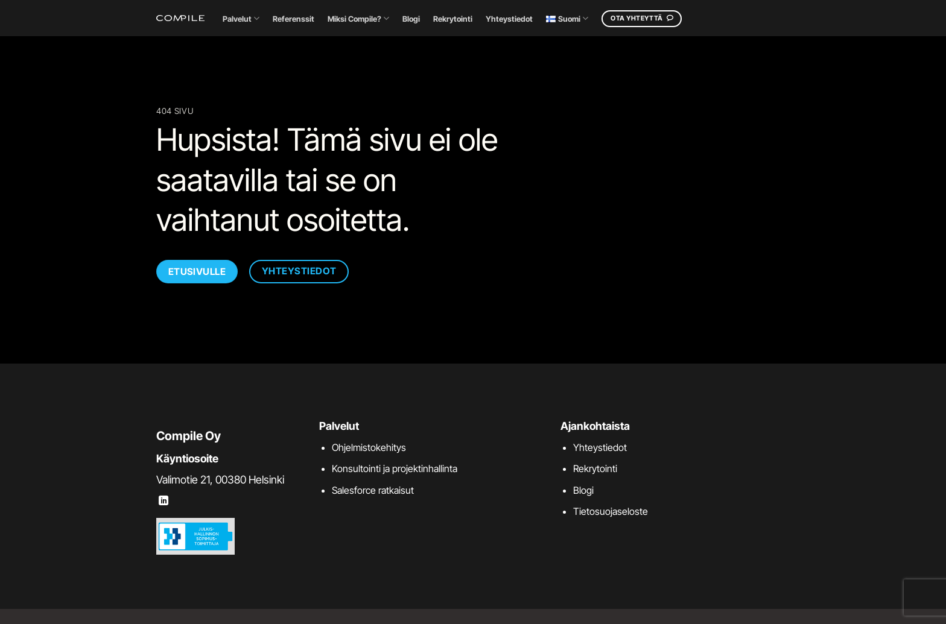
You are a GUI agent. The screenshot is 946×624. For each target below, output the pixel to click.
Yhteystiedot (509, 19)
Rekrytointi (452, 19)
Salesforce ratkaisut (373, 490)
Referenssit (293, 19)
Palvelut (241, 18)
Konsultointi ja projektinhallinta (394, 468)
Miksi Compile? (358, 18)
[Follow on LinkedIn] (163, 501)
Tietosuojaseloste (610, 511)
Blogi (411, 19)
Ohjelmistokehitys (369, 447)
